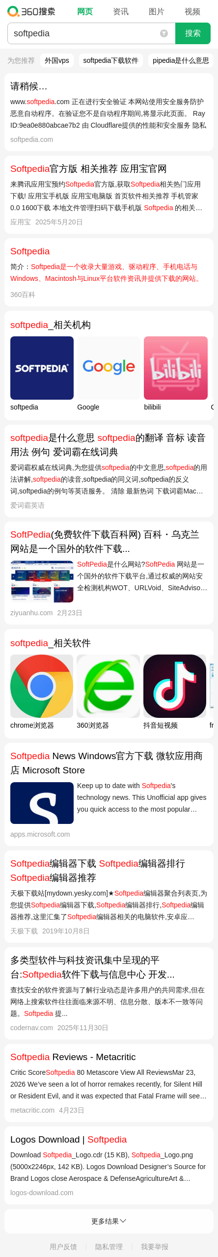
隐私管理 (109, 1247)
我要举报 (154, 1247)
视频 (192, 11)
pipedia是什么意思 (181, 60)
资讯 (121, 11)
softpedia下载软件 (111, 60)
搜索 (193, 33)
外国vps (57, 60)
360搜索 (33, 11)
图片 (156, 11)
